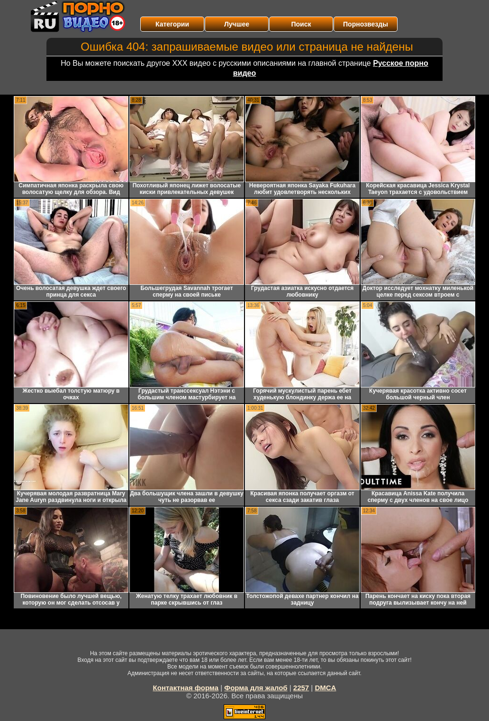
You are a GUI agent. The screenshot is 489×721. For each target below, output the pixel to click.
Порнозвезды (365, 24)
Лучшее (236, 24)
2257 (301, 688)
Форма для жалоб (255, 688)
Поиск (301, 24)
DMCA (325, 688)
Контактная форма (186, 688)
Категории (172, 24)
